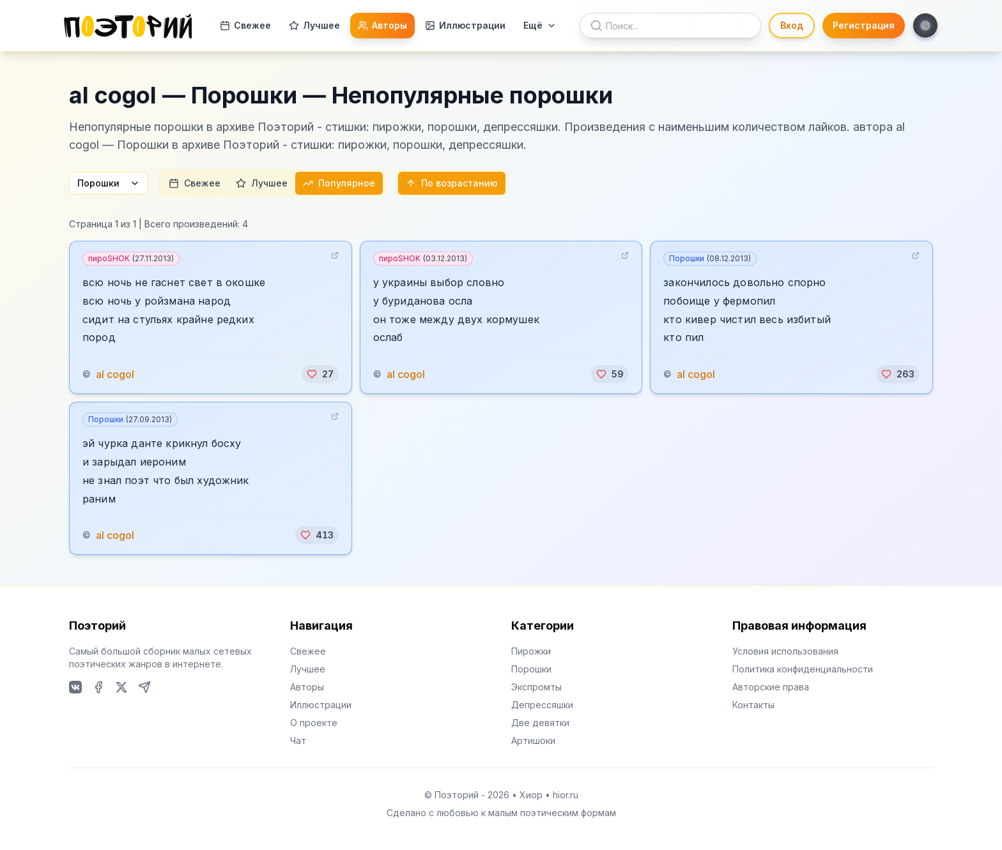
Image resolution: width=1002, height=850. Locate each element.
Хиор (531, 794)
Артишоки (533, 740)
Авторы (382, 25)
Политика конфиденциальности (802, 669)
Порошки (108, 183)
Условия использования (785, 651)
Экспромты (536, 686)
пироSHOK (131, 258)
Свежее (245, 25)
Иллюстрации (465, 25)
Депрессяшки (542, 704)
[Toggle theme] (925, 25)
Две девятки (540, 722)
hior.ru (565, 794)
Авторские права (770, 686)
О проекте (313, 722)
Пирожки (531, 651)
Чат (298, 740)
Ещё (540, 25)
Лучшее (314, 25)
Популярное (339, 183)
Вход (791, 25)
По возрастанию (452, 183)
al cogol (115, 374)
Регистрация (864, 25)
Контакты (753, 704)
